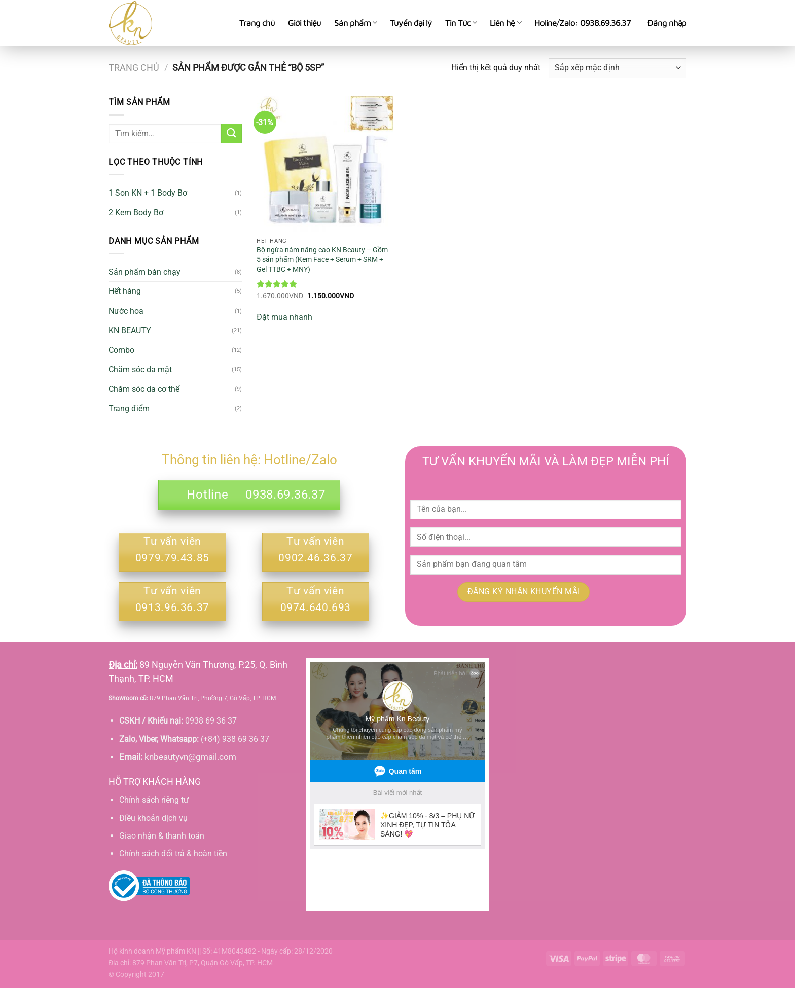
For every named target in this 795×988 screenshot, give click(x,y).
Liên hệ (505, 23)
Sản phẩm (355, 23)
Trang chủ (257, 23)
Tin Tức (461, 23)
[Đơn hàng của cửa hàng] (617, 68)
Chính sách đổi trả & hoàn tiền (173, 853)
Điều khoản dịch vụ (153, 818)
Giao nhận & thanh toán (161, 836)
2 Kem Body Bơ (136, 212)
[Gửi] (231, 133)
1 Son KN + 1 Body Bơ (148, 193)
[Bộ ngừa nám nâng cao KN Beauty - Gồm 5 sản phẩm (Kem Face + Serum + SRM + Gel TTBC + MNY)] (325, 164)
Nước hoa (126, 311)
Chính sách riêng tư (154, 800)
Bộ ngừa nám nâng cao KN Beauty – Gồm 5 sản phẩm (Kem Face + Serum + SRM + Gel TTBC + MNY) (322, 259)
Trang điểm (129, 408)
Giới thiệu (304, 23)
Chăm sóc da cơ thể (144, 389)
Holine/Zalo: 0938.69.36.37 (582, 23)
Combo (121, 350)
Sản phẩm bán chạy (144, 272)
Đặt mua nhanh (284, 317)
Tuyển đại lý (411, 23)
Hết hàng (125, 291)
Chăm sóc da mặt (140, 369)
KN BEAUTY (130, 330)
